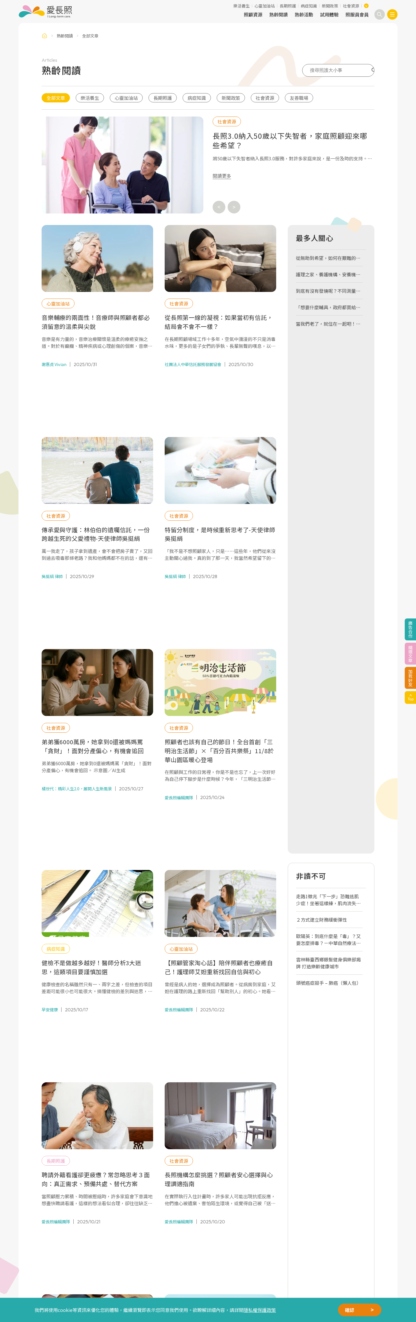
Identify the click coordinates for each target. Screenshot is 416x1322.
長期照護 (288, 6)
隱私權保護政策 (260, 1309)
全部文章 (56, 97)
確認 (349, 1309)
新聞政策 (330, 6)
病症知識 (309, 6)
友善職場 (299, 97)
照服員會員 (357, 14)
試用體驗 (329, 14)
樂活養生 (241, 6)
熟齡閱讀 (278, 14)
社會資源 (351, 6)
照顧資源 (253, 14)
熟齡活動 (304, 14)
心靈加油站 (265, 6)
